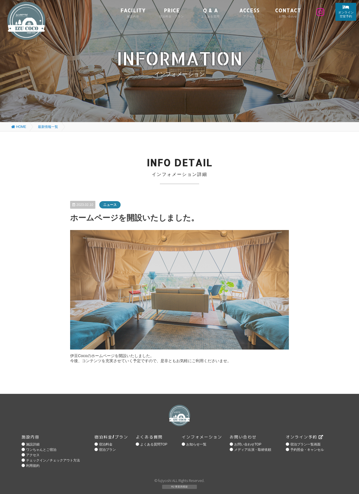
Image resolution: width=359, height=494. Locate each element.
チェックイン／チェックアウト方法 (53, 460)
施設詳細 (33, 444)
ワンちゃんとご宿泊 (41, 450)
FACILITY (133, 12)
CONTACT (288, 12)
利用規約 (33, 466)
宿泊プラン (107, 450)
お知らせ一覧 (196, 444)
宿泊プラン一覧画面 (305, 444)
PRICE (171, 12)
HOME (18, 127)
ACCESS (249, 12)
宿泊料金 (105, 444)
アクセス (33, 455)
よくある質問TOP (153, 444)
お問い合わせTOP (247, 444)
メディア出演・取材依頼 (252, 450)
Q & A (210, 12)
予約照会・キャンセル (307, 450)
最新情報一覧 (48, 127)
